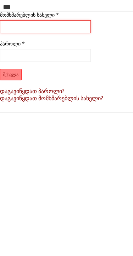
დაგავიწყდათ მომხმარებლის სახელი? (51, 98)
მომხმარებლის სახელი (29, 14)
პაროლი (12, 43)
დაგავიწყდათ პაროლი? (32, 91)
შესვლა (10, 74)
